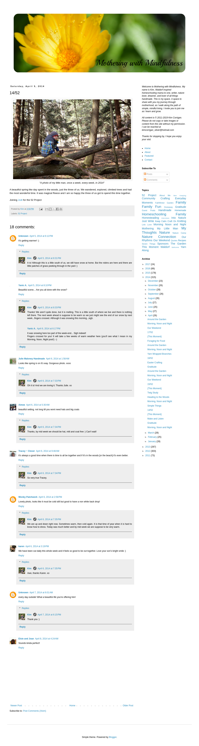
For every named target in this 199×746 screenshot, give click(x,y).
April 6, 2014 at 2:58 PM (50, 497)
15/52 (150, 384)
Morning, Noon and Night (159, 323)
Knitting (181, 221)
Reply (21, 245)
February (152, 437)
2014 (148, 277)
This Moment (150, 246)
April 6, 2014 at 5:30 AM (37, 405)
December (153, 281)
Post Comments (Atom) (34, 711)
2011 (148, 455)
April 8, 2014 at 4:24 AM (46, 638)
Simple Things (154, 405)
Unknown (23, 236)
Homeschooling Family (164, 214)
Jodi (20, 200)
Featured (149, 156)
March (151, 432)
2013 (148, 446)
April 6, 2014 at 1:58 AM (57, 358)
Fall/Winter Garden (164, 203)
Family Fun (151, 207)
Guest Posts (148, 210)
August (152, 298)
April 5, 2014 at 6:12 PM (41, 236)
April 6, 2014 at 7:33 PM (49, 381)
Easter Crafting (154, 362)
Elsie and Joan (26, 638)
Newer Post (16, 705)
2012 (148, 451)
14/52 (150, 410)
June (150, 307)
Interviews (165, 218)
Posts (148, 174)
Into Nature (178, 217)
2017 (148, 264)
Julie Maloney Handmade (31, 358)
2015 (148, 273)
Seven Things (148, 244)
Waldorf (165, 246)
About (147, 152)
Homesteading (150, 217)
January (152, 441)
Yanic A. (22, 285)
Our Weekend (161, 240)
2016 (148, 268)
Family (181, 202)
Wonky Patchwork (27, 497)
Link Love (147, 224)
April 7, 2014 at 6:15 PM (49, 614)
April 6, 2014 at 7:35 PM (49, 519)
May (150, 311)
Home (72, 705)
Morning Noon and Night (169, 224)
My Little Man (167, 228)
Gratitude (180, 206)
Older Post (128, 705)
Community (148, 198)
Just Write (148, 221)
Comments (150, 180)
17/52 (150, 332)
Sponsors (163, 243)
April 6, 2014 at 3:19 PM (37, 546)
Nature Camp (179, 233)
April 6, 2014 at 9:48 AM (47, 451)
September (153, 294)
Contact (148, 159)
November (153, 285)
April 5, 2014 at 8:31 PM (49, 258)
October (152, 289)
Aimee (21, 405)
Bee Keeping (180, 195)
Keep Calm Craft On (165, 221)
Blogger (112, 737)
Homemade (180, 210)
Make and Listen (155, 418)
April (150, 315)
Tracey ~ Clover (26, 451)
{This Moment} (154, 336)
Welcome (175, 247)
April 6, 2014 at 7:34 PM (49, 427)
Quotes (174, 240)
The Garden (178, 243)
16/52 (150, 358)
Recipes (182, 240)
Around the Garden (156, 319)
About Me (165, 195)
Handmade (164, 210)
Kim (29, 258)
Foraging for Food (156, 341)
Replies (25, 252)
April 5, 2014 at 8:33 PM (49, 307)
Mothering (148, 228)
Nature (164, 232)
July (150, 302)
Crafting (165, 198)
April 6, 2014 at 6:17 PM (48, 328)
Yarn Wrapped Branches (159, 354)
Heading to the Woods (158, 397)
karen (21, 546)
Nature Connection (159, 237)
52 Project (22, 213)
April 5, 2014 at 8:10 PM (39, 285)
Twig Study (152, 392)
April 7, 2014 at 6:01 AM (41, 592)
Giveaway (168, 207)
